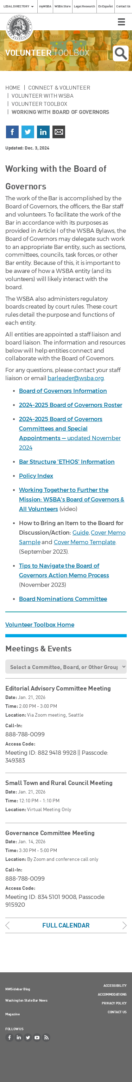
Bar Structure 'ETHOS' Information (67, 461)
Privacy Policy (114, 1003)
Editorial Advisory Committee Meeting (58, 688)
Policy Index (36, 476)
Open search (120, 53)
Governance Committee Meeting (50, 833)
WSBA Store (63, 6)
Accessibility (115, 985)
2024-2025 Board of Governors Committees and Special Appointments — (60, 429)
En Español (105, 6)
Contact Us (123, 6)
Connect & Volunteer (59, 87)
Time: (11, 706)
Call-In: (13, 725)
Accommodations (112, 994)
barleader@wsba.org (75, 378)
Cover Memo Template (84, 542)
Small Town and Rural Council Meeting (58, 782)
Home (12, 87)
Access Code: (20, 744)
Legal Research (84, 6)
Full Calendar (65, 925)
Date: (11, 697)
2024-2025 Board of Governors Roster (70, 405)
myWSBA (45, 6)
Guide (81, 532)
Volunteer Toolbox (39, 103)
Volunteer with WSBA (42, 95)
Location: (15, 715)
